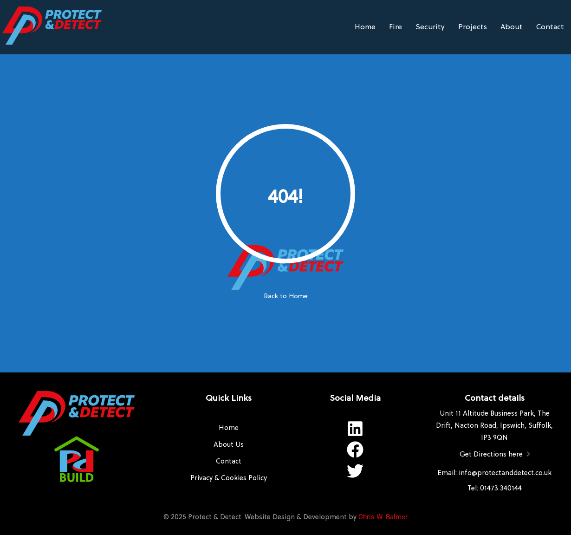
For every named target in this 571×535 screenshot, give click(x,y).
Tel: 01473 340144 (494, 489)
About (511, 27)
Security (430, 27)
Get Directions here (495, 455)
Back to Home (286, 296)
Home (365, 27)
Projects (472, 27)
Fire (395, 27)
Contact (550, 27)
